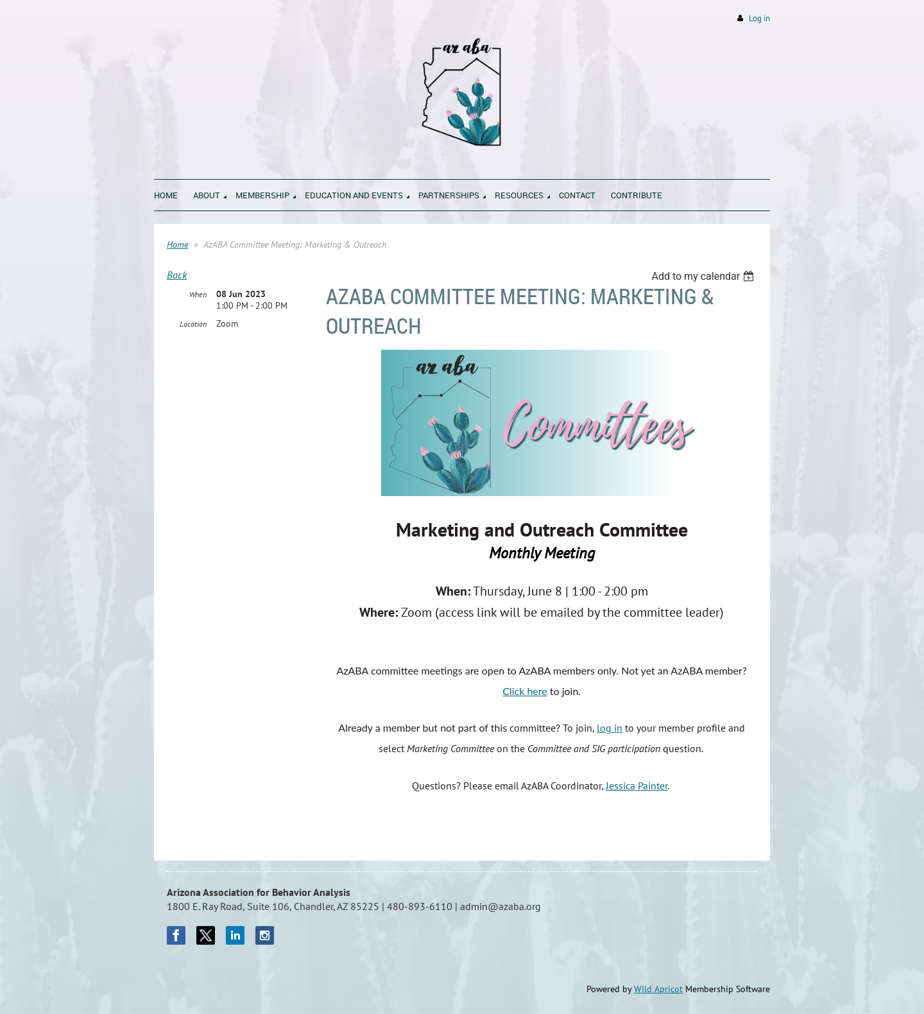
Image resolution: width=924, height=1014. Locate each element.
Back (177, 274)
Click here (524, 691)
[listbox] (704, 276)
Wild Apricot (658, 989)
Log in (759, 18)
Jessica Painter (636, 785)
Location (193, 324)
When (198, 294)
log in (609, 727)
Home (177, 244)
